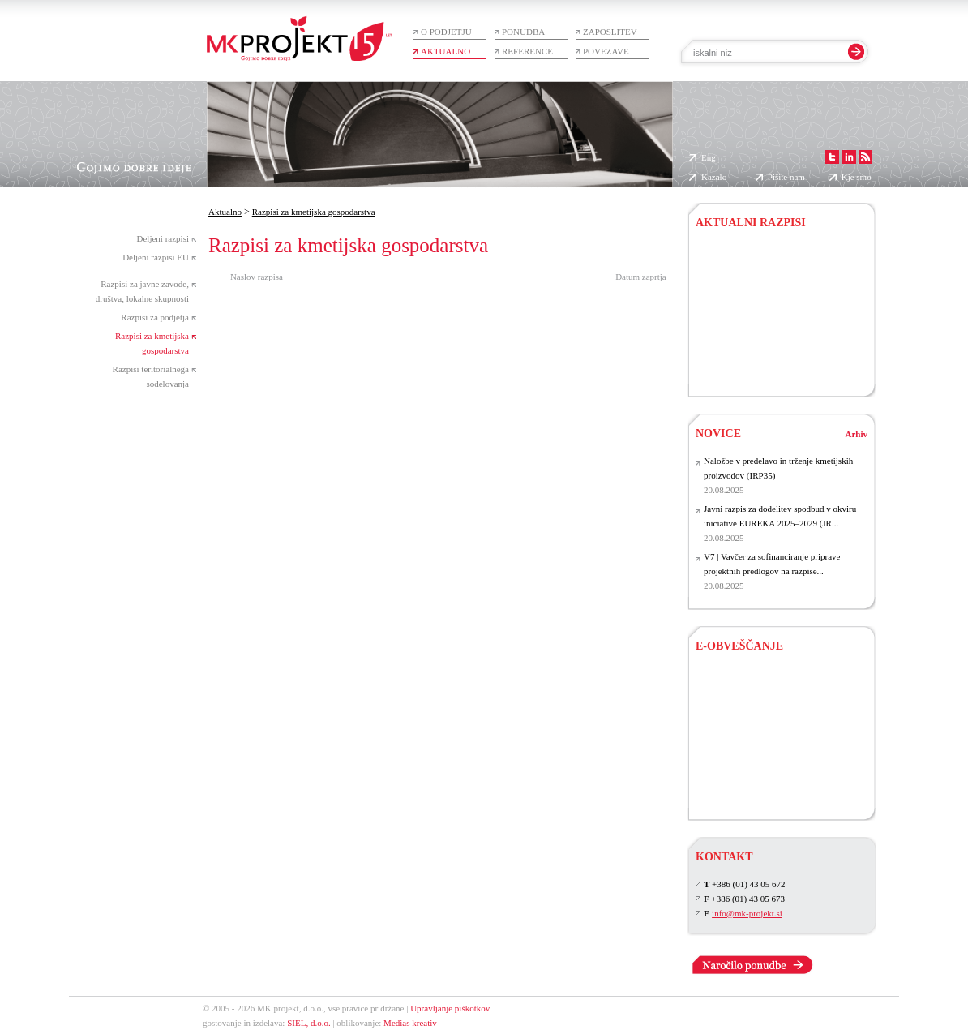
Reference (527, 51)
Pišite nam (786, 177)
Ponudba (523, 31)
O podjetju (446, 31)
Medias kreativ (410, 1023)
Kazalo (713, 177)
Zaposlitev (610, 31)
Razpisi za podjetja (155, 317)
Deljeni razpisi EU (155, 257)
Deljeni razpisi (163, 238)
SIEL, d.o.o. (308, 1023)
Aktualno (445, 51)
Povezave (606, 51)
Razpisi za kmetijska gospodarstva (313, 212)
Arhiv (857, 434)
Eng (708, 157)
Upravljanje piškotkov (450, 1008)
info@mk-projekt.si (747, 913)
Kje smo (857, 177)
